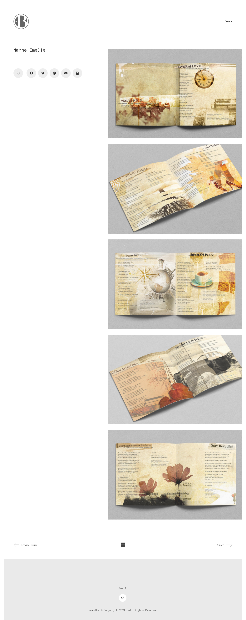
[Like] (18, 73)
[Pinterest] (54, 73)
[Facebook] (31, 73)
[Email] (66, 73)
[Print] (77, 73)
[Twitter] (43, 73)
